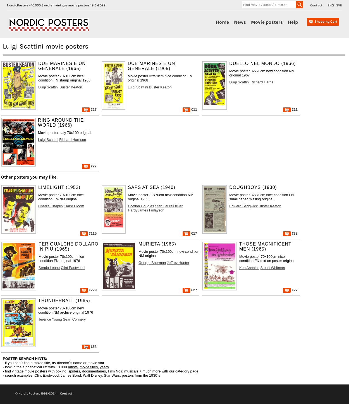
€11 (190, 109)
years (104, 367)
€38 (290, 233)
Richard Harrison (72, 140)
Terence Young (50, 319)
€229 (88, 290)
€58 (89, 347)
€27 (89, 109)
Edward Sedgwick (243, 206)
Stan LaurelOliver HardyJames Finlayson (155, 208)
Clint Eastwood (73, 268)
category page (186, 371)
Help (293, 22)
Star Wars (112, 375)
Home (222, 22)
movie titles (89, 367)
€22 (89, 166)
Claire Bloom (74, 206)
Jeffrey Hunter (178, 263)
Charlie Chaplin (50, 206)
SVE (339, 5)
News (240, 22)
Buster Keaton (70, 87)
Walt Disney (92, 375)
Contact (316, 5)
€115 (88, 233)
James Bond (71, 375)
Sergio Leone (49, 268)
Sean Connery (74, 319)
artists (73, 367)
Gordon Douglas (141, 206)
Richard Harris (261, 82)
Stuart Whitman (272, 268)
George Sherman (152, 263)
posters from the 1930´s (141, 375)
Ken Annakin (249, 268)
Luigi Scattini (48, 87)
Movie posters (267, 22)
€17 (190, 233)
